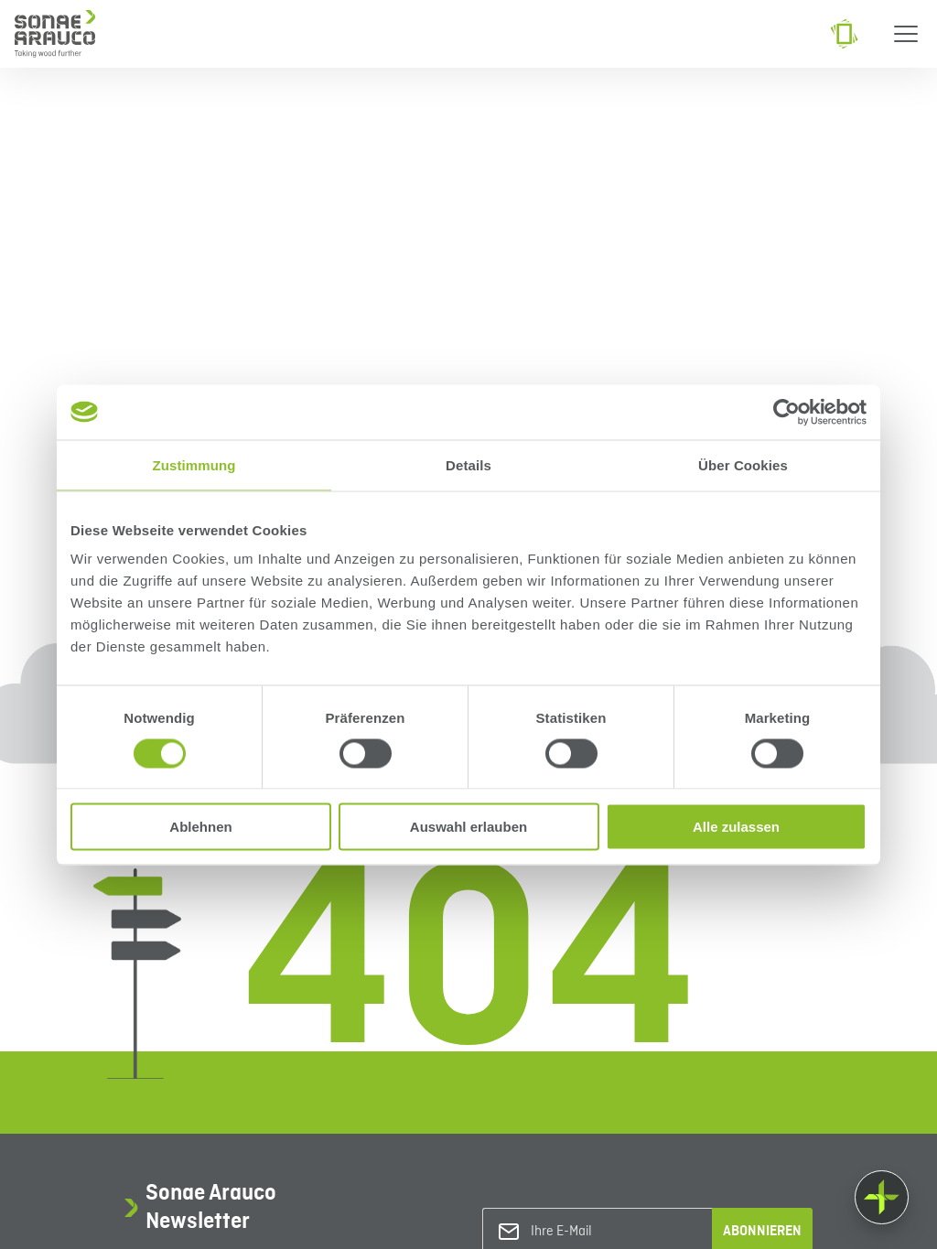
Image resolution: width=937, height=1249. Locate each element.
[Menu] (905, 33)
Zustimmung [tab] (194, 464)
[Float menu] (882, 1197)
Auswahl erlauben (468, 826)
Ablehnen (200, 826)
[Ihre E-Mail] (605, 1232)
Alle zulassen (736, 826)
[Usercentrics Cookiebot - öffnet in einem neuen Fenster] (786, 411)
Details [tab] (468, 464)
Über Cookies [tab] (743, 464)
